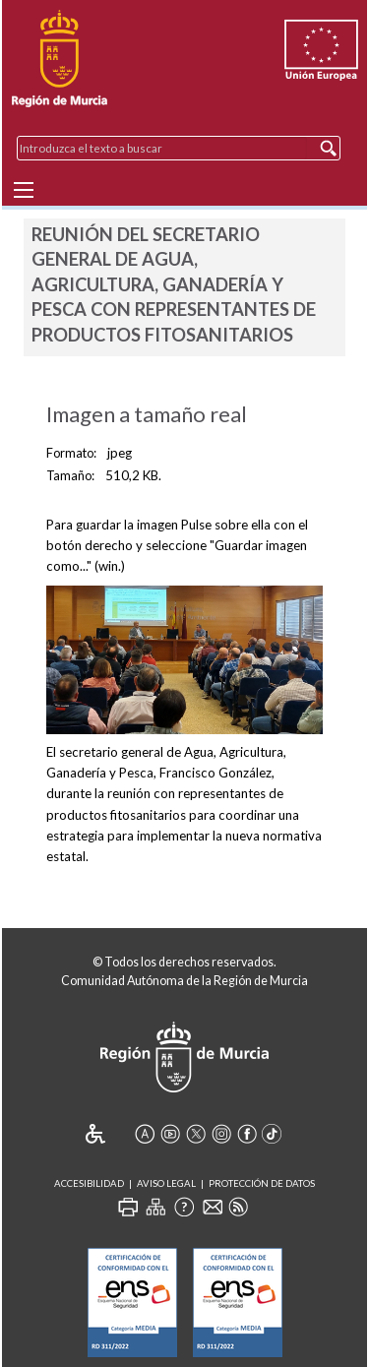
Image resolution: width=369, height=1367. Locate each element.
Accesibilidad (89, 1183)
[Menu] (23, 190)
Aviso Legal (166, 1183)
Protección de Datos (262, 1183)
